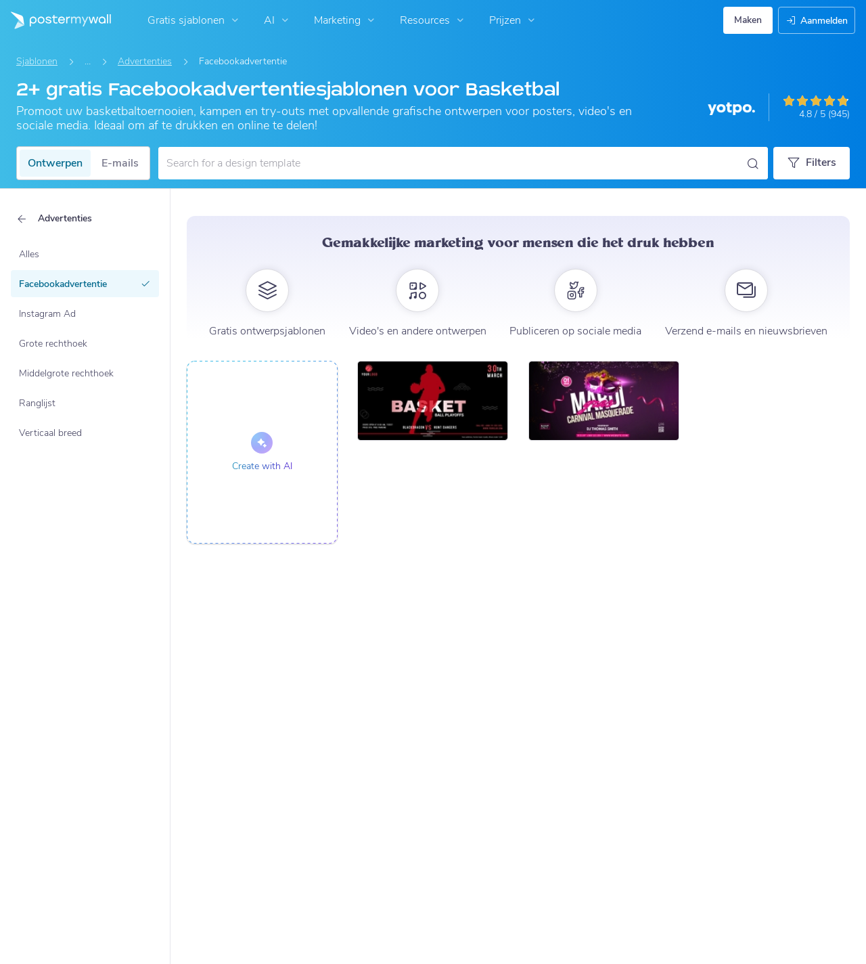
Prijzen (513, 20)
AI (278, 20)
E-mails (120, 163)
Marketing (346, 20)
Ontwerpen (55, 163)
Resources (433, 20)
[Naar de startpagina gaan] (55, 20)
